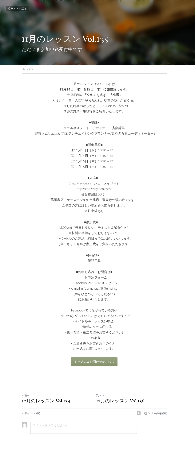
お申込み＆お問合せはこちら (97, 362)
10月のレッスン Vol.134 (46, 401)
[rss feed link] (145, 413)
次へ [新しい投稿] (103, 395)
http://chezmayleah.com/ (97, 189)
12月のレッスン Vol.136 (123, 401)
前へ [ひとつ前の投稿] (26, 395)
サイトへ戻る (17, 8)
